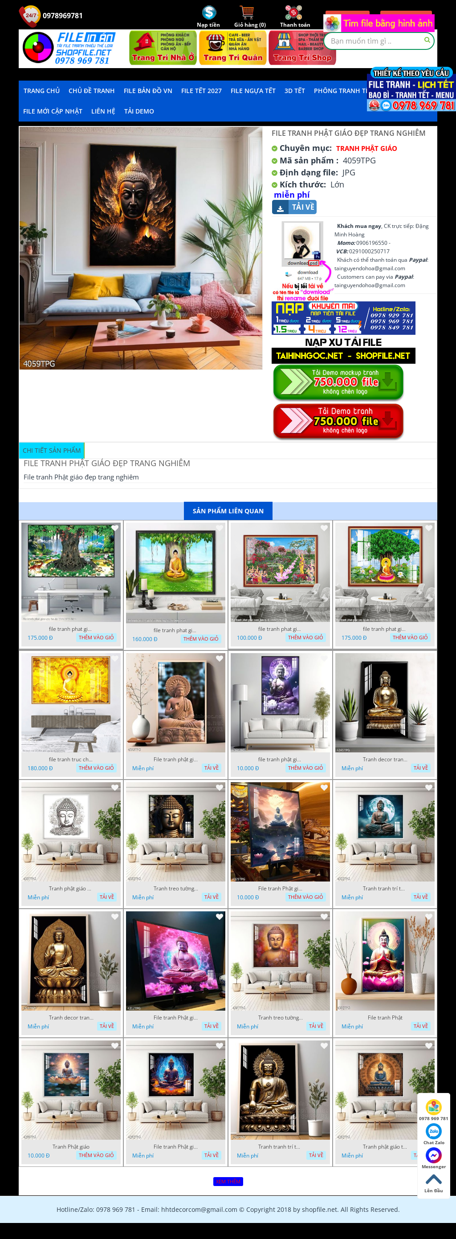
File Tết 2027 (201, 90)
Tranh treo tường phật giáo (176, 889)
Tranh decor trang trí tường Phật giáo (385, 759)
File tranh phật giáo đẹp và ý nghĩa (176, 759)
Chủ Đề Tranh (92, 90)
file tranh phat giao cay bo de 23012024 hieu (71, 629)
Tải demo (139, 111)
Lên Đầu (433, 1182)
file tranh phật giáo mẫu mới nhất (280, 759)
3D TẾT (295, 90)
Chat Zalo (433, 1134)
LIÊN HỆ (103, 111)
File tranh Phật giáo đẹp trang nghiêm (176, 1147)
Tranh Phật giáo (71, 1147)
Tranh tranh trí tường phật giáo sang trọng (385, 889)
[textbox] (379, 41)
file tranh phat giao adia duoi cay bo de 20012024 (176, 630)
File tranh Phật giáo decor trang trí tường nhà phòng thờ (280, 889)
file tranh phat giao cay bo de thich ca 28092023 (385, 629)
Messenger (434, 1158)
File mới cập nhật (52, 111)
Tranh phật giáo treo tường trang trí (385, 1147)
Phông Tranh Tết (343, 90)
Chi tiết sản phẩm (52, 450)
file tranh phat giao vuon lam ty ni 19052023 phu (280, 629)
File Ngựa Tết (253, 90)
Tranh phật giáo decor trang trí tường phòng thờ (71, 889)
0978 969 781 (433, 1110)
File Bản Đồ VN (148, 90)
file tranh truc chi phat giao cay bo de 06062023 (71, 759)
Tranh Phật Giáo (366, 148)
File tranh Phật (385, 1018)
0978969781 (51, 15)
